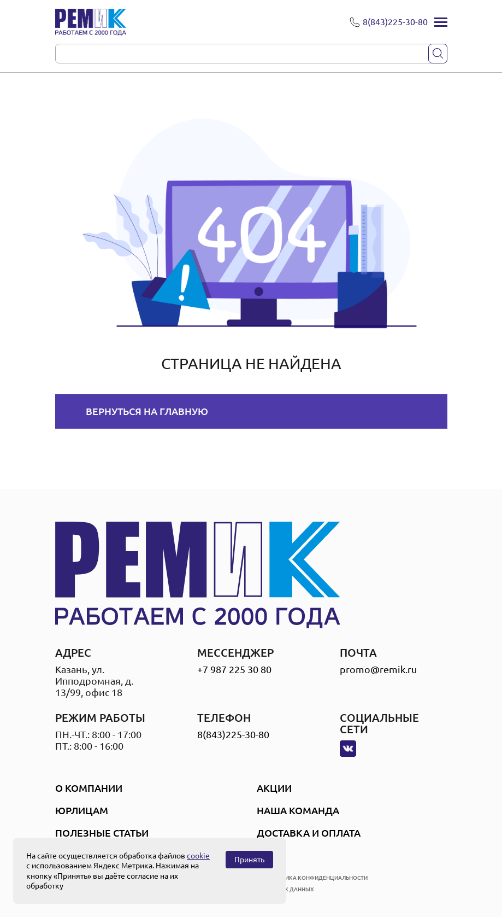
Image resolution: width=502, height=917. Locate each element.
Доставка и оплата (309, 832)
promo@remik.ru (378, 669)
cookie (198, 855)
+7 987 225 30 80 (234, 669)
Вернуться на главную (147, 411)
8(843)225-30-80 (233, 734)
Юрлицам (81, 810)
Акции (274, 787)
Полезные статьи (102, 832)
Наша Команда (298, 810)
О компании (88, 787)
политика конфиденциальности (317, 878)
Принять (249, 859)
